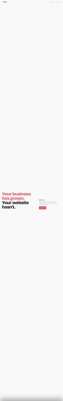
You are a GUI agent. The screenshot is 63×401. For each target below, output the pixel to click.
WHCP (5, 2)
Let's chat (43, 207)
